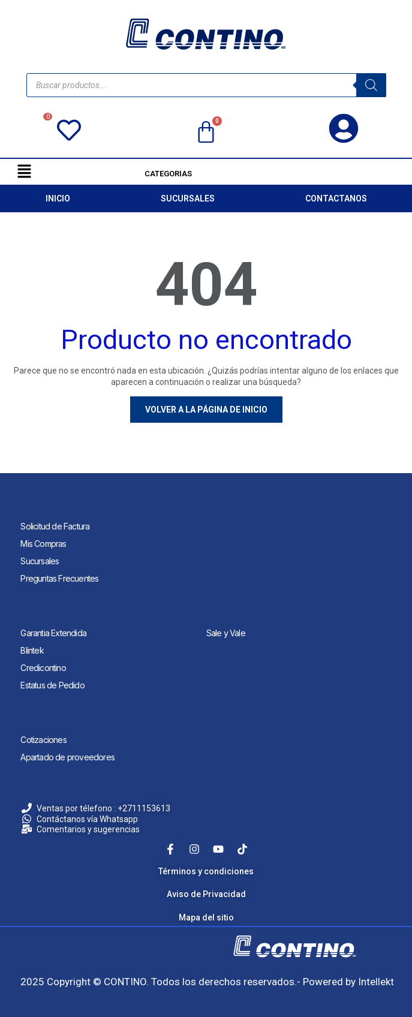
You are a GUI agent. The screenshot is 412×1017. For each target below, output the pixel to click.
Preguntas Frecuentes (59, 578)
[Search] (371, 85)
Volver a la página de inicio (206, 409)
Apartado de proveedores (67, 757)
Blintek (31, 650)
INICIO (58, 198)
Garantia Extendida (53, 633)
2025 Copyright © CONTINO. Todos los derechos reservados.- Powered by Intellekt (207, 982)
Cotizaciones (43, 740)
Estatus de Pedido (52, 685)
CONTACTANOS (336, 198)
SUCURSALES (188, 198)
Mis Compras (43, 543)
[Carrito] (206, 132)
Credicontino (42, 668)
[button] (24, 171)
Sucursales (39, 561)
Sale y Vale (225, 633)
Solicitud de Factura (54, 526)
